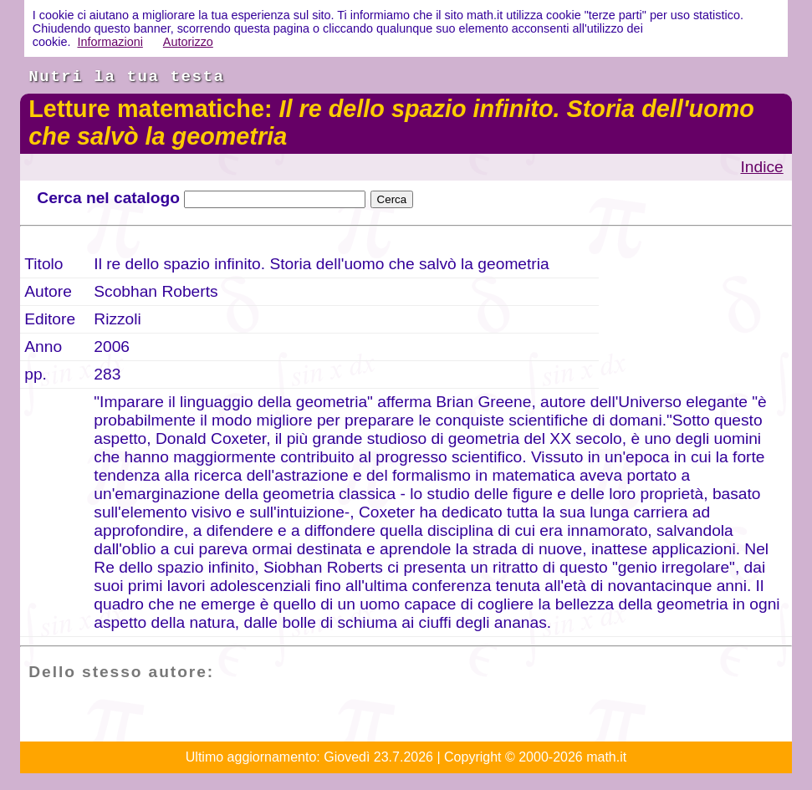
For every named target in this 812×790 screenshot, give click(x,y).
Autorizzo (188, 41)
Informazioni (109, 41)
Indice (762, 167)
